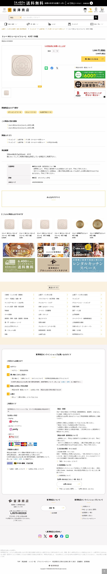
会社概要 (53, 513)
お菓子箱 (41, 29)
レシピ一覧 (32, 561)
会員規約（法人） (86, 515)
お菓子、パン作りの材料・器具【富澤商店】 (14, 29)
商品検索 (24, 561)
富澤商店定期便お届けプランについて (56, 378)
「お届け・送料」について (16, 469)
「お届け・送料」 (65, 382)
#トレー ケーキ (31, 112)
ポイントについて (36, 378)
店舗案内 (80, 561)
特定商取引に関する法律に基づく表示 (64, 561)
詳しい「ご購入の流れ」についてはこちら (24, 397)
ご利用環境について (64, 475)
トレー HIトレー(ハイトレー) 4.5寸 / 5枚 (20, 127)
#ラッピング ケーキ (14, 112)
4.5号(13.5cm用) (51, 142)
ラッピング (33, 29)
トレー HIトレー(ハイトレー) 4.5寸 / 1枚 (20, 125)
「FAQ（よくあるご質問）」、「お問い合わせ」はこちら (75, 489)
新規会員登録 (23, 370)
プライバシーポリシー (88, 518)
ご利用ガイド (85, 506)
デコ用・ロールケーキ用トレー (56, 29)
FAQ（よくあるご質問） (88, 509)
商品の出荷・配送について (83, 67)
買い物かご (14, 378)
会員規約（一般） (86, 512)
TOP (18, 561)
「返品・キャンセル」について (67, 461)
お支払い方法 (34, 390)
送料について (25, 378)
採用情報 (87, 561)
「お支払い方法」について (35, 469)
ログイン (14, 370)
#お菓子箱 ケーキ (46, 112)
